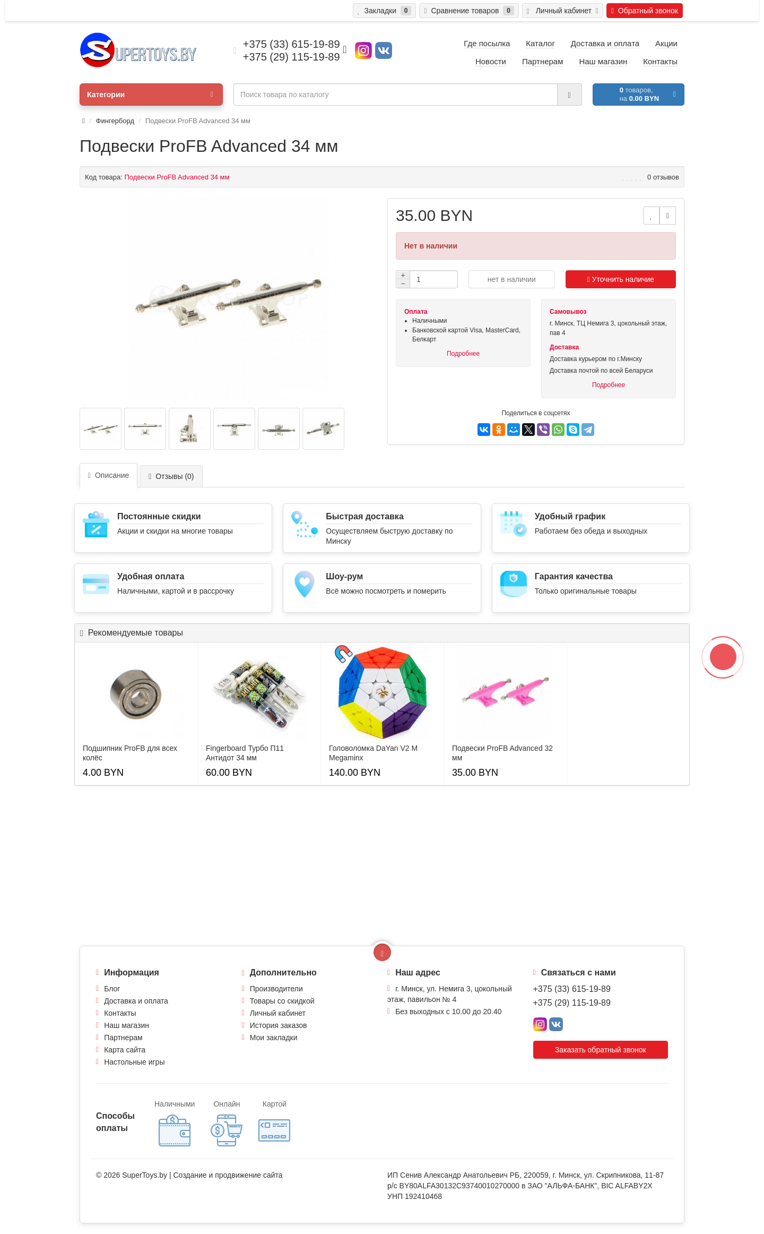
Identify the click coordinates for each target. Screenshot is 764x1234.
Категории (150, 94)
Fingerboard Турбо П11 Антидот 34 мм (245, 753)
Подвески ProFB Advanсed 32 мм (502, 753)
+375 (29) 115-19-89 (572, 1002)
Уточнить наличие (621, 279)
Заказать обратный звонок (600, 1050)
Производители (276, 988)
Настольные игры (134, 1062)
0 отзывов (663, 177)
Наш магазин (126, 1025)
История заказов (278, 1025)
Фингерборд (115, 121)
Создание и (194, 1175)
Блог (112, 988)
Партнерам (123, 1037)
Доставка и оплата (136, 1001)
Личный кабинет (278, 1013)
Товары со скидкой (282, 1001)
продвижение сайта (248, 1175)
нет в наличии (512, 279)
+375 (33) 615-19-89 (572, 988)
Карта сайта (124, 1050)
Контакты (120, 1013)
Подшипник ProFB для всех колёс (130, 753)
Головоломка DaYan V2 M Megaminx (373, 753)
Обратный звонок (644, 10)
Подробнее (463, 353)
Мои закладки (274, 1037)
